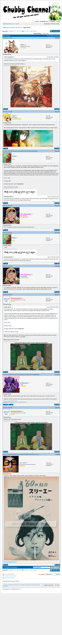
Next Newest (14, 567)
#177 (59, 294)
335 (31, 31)
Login (13, 23)
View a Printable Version (9, 574)
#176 (59, 266)
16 (17, 31)
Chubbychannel (6, 27)
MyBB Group (18, 589)
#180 (59, 454)
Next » (34, 31)
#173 (59, 151)
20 (27, 31)
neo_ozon (36, 454)
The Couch (18, 27)
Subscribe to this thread (9, 577)
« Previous (11, 31)
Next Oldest (7, 567)
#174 (59, 205)
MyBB (9, 589)
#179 (59, 407)
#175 (59, 232)
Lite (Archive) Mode (34, 584)
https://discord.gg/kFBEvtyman (19, 402)
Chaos (22, 44)
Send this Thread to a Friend (10, 575)
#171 (59, 37)
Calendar (52, 21)
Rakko (35, 151)
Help (58, 21)
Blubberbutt (36, 374)
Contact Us (5, 584)
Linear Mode (57, 35)
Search (36, 21)
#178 (59, 374)
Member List (44, 21)
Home (12, 27)
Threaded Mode (50, 35)
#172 (59, 111)
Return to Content (25, 584)
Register (17, 23)
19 (25, 31)
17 (20, 31)
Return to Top (18, 584)
